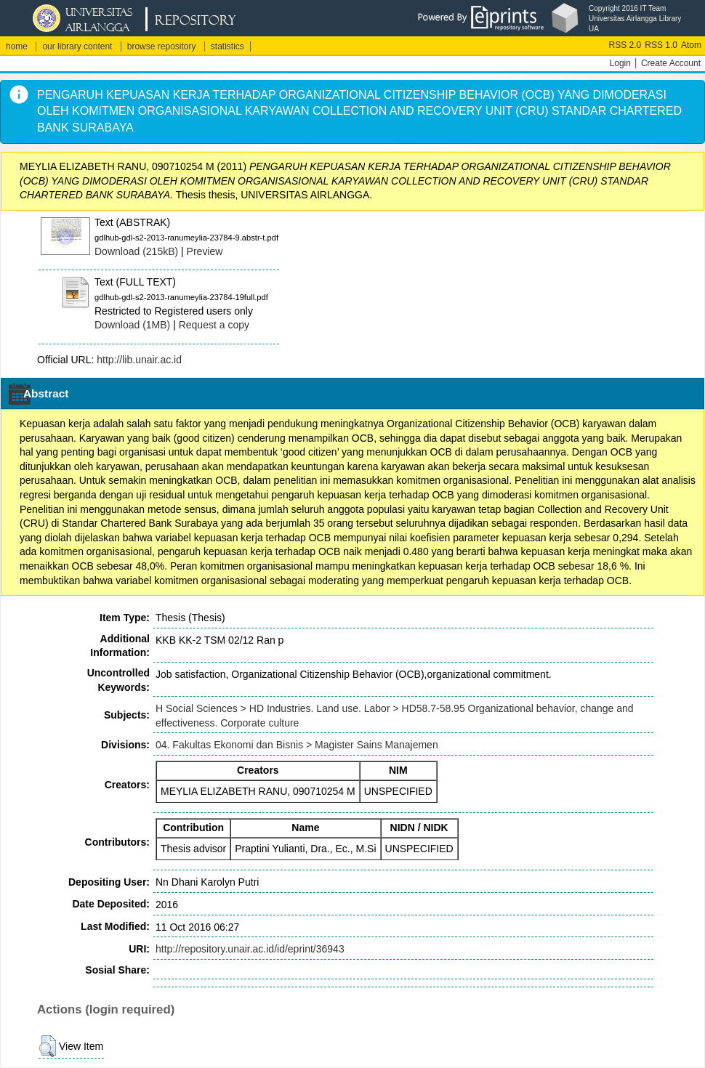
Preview (205, 251)
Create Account (671, 63)
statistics (227, 46)
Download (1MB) (132, 325)
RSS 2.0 (625, 45)
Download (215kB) (136, 251)
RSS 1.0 (661, 45)
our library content (77, 46)
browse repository (161, 46)
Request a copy (214, 325)
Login (620, 63)
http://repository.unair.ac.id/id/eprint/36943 (250, 949)
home (17, 46)
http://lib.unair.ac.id (139, 359)
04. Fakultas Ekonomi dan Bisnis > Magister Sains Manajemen (297, 745)
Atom (691, 45)
